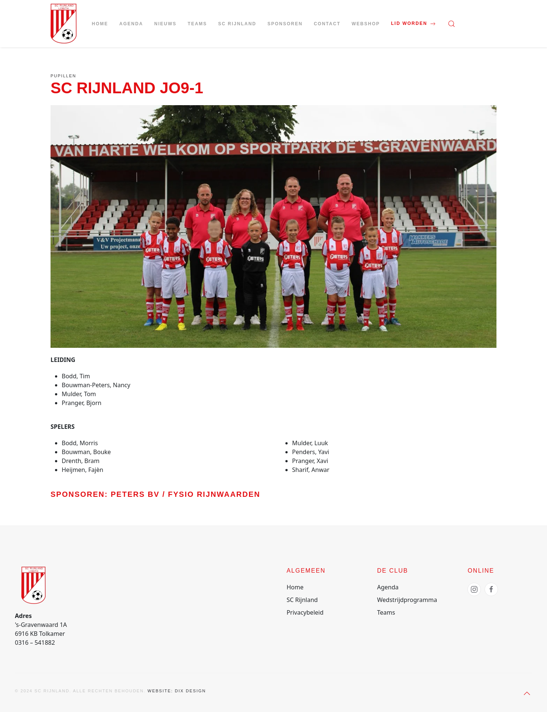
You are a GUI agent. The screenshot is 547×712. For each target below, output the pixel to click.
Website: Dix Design (177, 691)
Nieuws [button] (165, 23)
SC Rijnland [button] (237, 23)
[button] (451, 24)
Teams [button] (197, 23)
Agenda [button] (131, 23)
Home (100, 23)
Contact (327, 23)
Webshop (366, 23)
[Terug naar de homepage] (64, 23)
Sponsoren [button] (285, 23)
